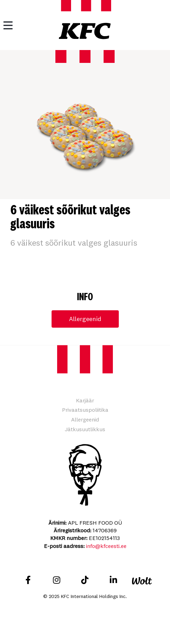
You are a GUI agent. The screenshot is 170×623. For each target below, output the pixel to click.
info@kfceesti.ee (106, 545)
